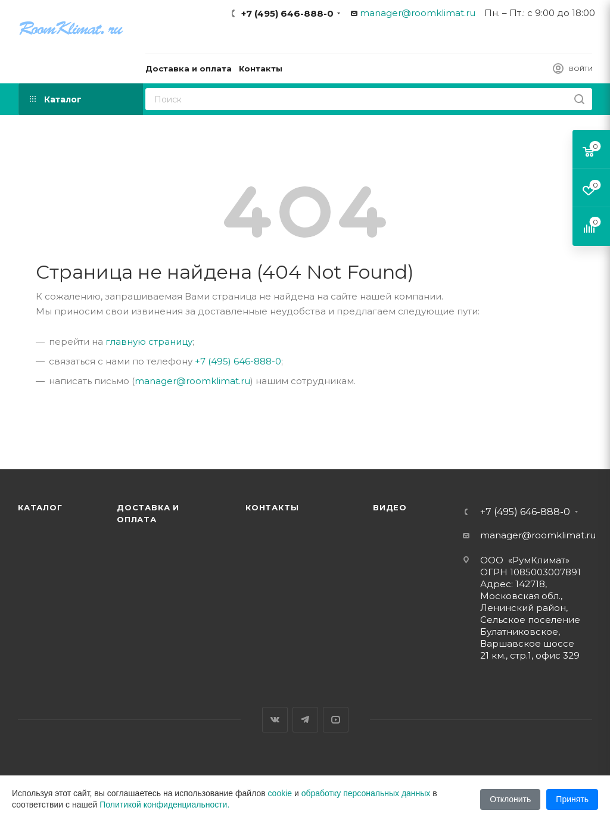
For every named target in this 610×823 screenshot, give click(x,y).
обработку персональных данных (366, 793)
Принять (572, 799)
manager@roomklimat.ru (417, 12)
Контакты (271, 507)
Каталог (40, 507)
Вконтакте (275, 719)
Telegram (305, 719)
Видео (390, 507)
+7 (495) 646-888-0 (287, 13)
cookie (280, 793)
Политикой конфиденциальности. (164, 804)
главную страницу (148, 341)
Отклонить (510, 799)
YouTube (335, 719)
